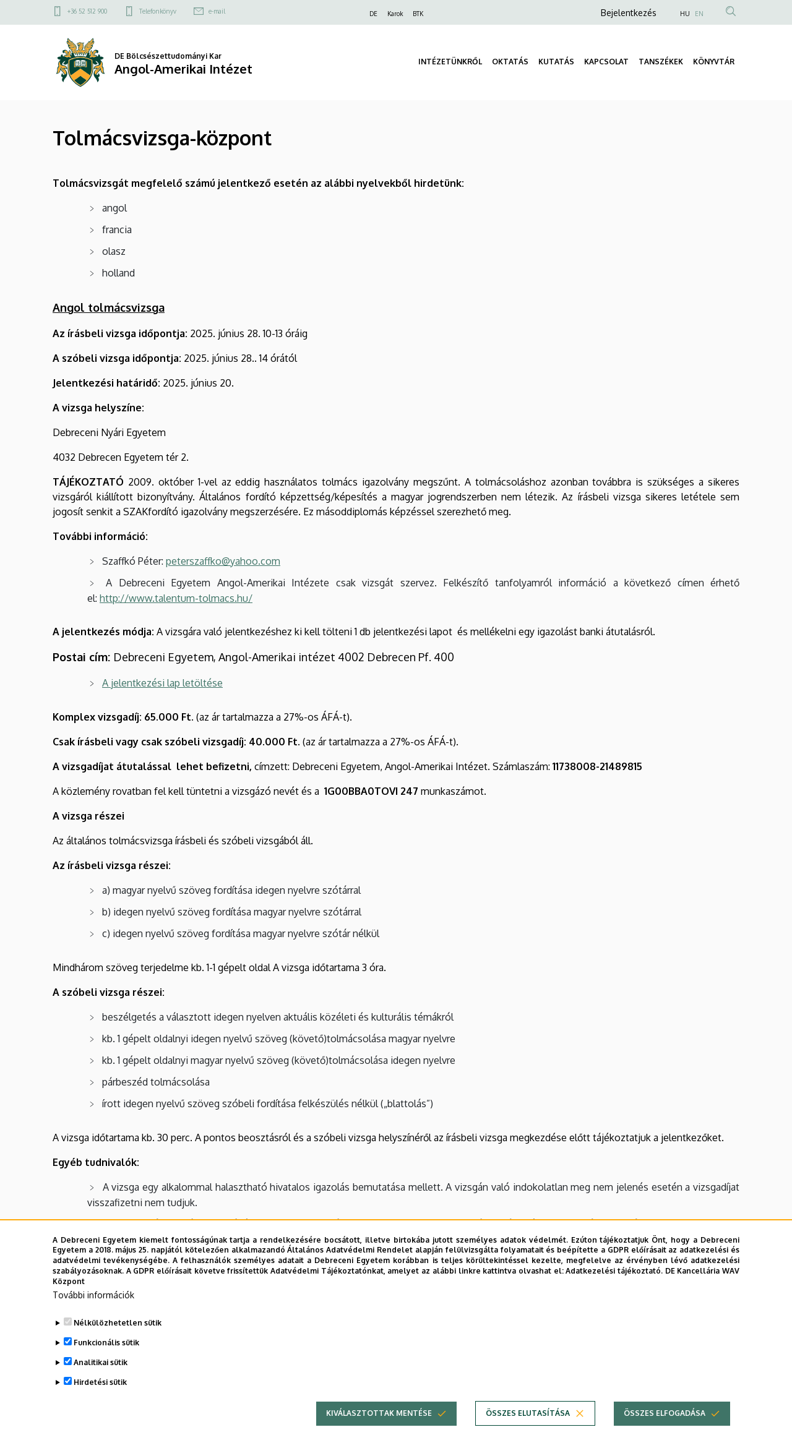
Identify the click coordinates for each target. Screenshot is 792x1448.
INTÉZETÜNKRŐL (450, 61)
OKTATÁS (510, 61)
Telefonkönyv (157, 11)
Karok (395, 13)
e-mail (217, 11)
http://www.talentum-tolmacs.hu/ (176, 598)
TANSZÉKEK (661, 61)
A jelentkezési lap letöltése (162, 683)
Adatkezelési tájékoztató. (614, 1293)
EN (699, 13)
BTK (418, 13)
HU (685, 13)
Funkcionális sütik (106, 1364)
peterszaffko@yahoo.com (223, 561)
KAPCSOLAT (606, 61)
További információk (93, 1317)
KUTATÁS (556, 61)
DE (373, 13)
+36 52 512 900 (87, 11)
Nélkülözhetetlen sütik (117, 1345)
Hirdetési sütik (100, 1404)
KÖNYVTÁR (713, 61)
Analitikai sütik (100, 1384)
